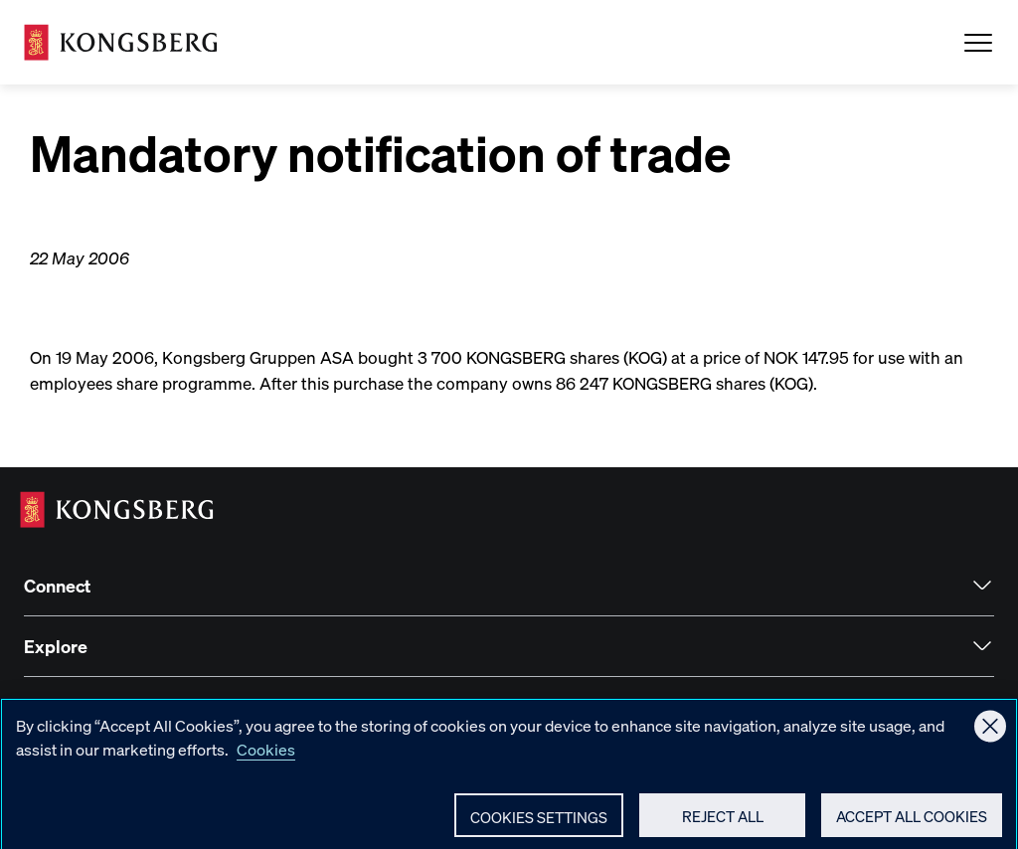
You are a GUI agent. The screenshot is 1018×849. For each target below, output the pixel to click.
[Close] (990, 735)
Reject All (723, 825)
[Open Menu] (978, 43)
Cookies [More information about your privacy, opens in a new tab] (266, 758)
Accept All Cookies (911, 825)
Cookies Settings (538, 826)
